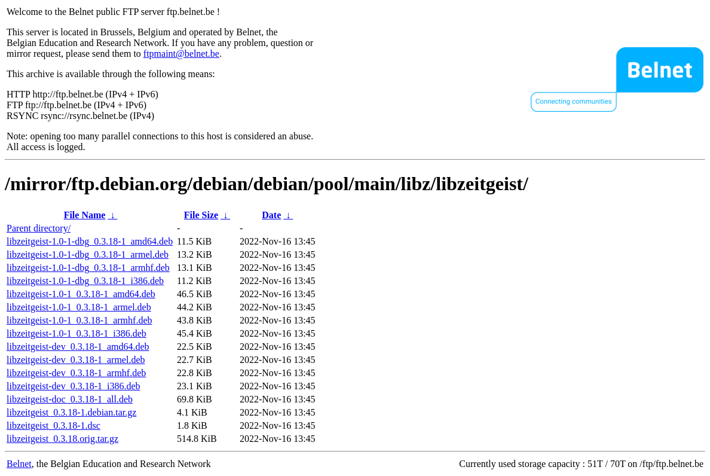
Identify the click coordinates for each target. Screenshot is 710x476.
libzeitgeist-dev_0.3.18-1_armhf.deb (76, 373)
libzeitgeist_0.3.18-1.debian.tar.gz (71, 412)
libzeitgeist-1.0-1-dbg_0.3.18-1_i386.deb (85, 281)
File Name (85, 215)
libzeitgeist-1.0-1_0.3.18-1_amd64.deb (81, 294)
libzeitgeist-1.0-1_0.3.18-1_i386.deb (76, 333)
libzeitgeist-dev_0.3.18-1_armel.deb (76, 360)
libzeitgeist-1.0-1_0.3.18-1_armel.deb (79, 307)
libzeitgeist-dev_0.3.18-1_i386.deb (73, 386)
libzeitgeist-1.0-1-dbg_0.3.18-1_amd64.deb (90, 241)
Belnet (19, 464)
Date (271, 215)
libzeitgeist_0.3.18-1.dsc (53, 425)
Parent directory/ (39, 228)
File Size (201, 215)
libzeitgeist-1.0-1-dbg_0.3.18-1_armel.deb (88, 254)
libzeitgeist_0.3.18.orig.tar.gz (62, 439)
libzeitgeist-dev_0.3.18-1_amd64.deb (78, 346)
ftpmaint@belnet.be (181, 53)
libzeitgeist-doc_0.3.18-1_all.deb (70, 399)
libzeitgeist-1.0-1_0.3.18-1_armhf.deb (79, 320)
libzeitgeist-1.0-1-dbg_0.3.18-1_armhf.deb (88, 268)
